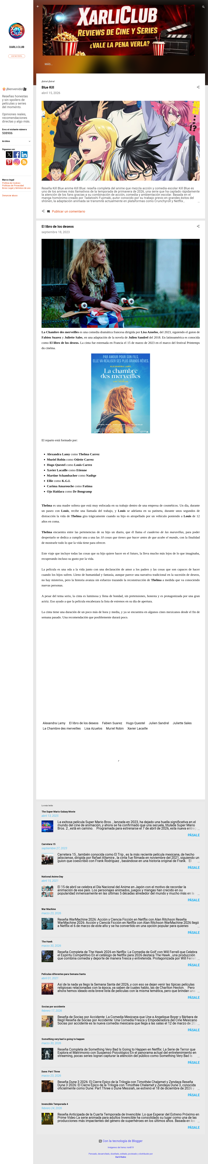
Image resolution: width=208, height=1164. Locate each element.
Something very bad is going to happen (63, 1039)
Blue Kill (48, 87)
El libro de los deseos (83, 723)
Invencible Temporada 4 (55, 1104)
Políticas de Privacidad (13, 185)
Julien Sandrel (159, 723)
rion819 (130, 1147)
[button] (198, 87)
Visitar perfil (16, 56)
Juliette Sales (182, 723)
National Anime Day (52, 876)
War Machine (49, 909)
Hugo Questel (135, 723)
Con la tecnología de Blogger (121, 1141)
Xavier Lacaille (137, 728)
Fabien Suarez (112, 723)
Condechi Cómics (162, 64)
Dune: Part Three (51, 1071)
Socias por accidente (53, 1006)
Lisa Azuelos (93, 728)
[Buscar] (203, 7)
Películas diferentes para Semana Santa (64, 974)
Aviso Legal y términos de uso (16, 188)
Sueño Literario (133, 64)
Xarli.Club (16, 47)
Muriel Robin (115, 728)
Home (48, 64)
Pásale (194, 835)
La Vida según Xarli (103, 64)
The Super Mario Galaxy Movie (58, 811)
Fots (182, 64)
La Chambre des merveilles (62, 728)
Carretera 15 (48, 844)
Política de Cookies (11, 183)
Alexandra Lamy (54, 723)
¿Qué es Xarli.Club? (71, 64)
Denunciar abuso (10, 195)
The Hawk (47, 941)
